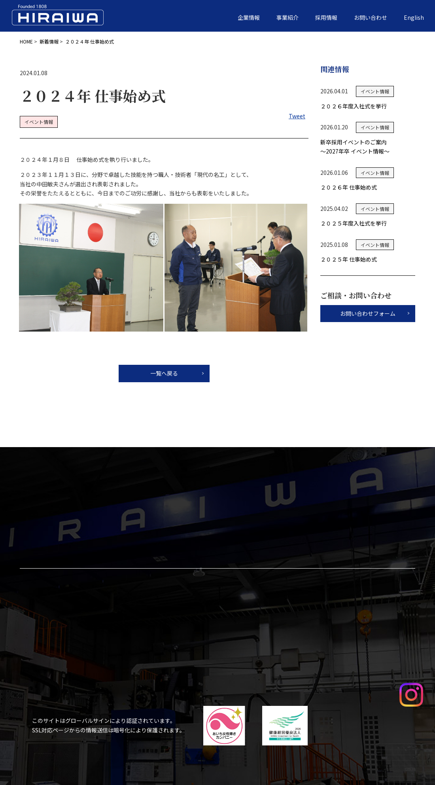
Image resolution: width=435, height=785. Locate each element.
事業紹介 (287, 17)
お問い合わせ (370, 17)
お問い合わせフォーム (367, 313)
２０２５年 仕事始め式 (348, 259)
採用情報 (326, 17)
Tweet (297, 116)
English (414, 17)
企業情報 (249, 17)
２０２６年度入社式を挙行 (353, 106)
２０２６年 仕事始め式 (348, 187)
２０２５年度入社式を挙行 (353, 223)
